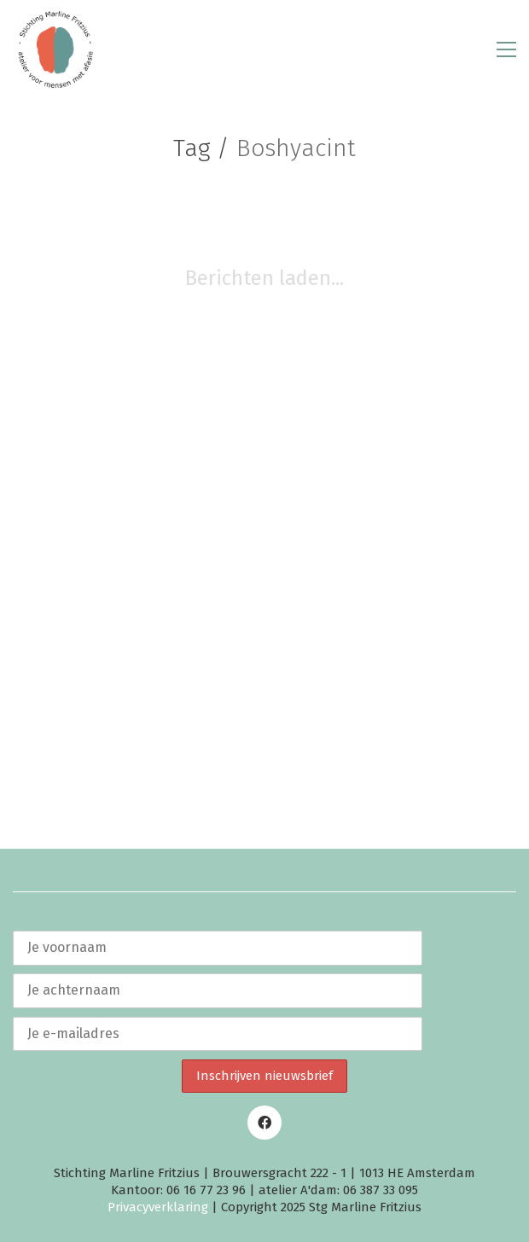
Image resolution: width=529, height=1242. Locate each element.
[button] (506, 49)
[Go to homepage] (55, 49)
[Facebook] (264, 1123)
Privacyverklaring (158, 1207)
